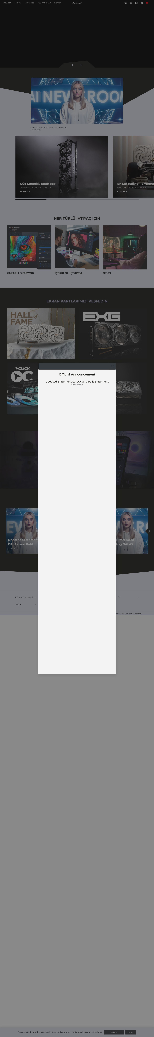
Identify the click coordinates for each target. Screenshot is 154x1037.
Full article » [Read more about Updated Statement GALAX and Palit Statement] (77, 384)
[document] (77, 518)
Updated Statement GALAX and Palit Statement (77, 381)
